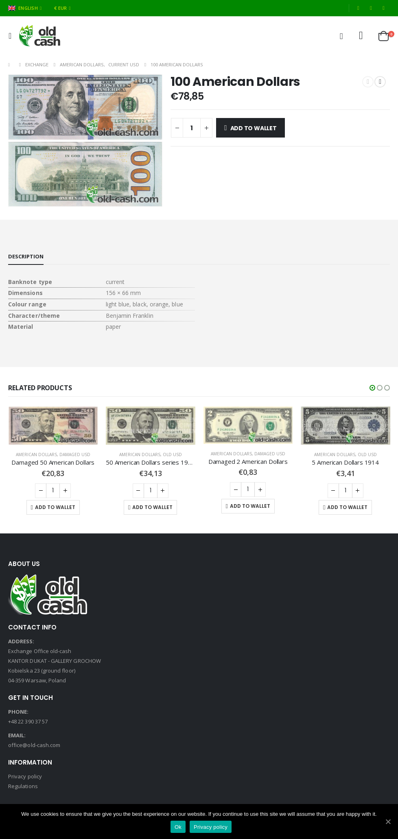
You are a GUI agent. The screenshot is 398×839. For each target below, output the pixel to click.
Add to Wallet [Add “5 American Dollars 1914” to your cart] (347, 507)
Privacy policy (25, 776)
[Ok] (388, 821)
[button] (372, 388)
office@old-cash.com (34, 745)
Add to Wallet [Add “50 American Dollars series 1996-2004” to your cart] (152, 507)
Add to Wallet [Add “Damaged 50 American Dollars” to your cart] (55, 507)
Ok (178, 827)
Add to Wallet (253, 128)
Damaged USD (74, 454)
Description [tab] (26, 256)
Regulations (23, 786)
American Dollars (36, 454)
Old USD (172, 454)
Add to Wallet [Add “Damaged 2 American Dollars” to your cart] (250, 506)
